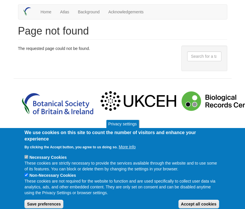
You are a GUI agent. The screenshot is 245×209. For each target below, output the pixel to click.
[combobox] (204, 56)
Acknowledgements (126, 12)
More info (127, 153)
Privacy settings (122, 130)
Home (46, 12)
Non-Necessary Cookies (52, 182)
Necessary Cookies (48, 164)
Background (89, 12)
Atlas (64, 12)
